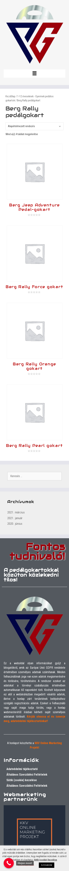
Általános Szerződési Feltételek (26, 774)
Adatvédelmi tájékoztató (22, 769)
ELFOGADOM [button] (46, 865)
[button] (34, 73)
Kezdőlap (10, 96)
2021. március (16, 512)
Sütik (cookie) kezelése (21, 780)
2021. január (14, 518)
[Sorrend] (34, 126)
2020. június (14, 523)
